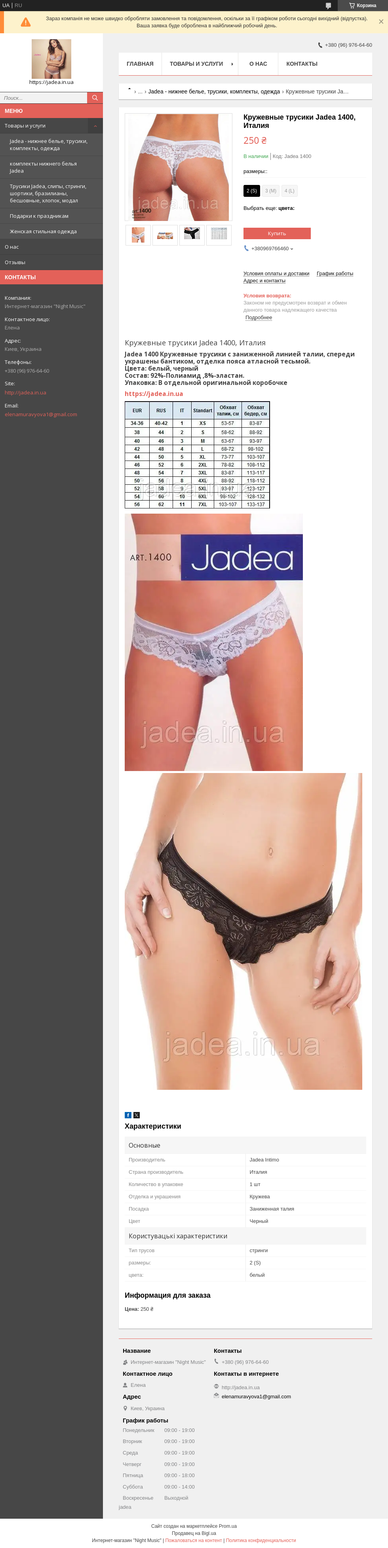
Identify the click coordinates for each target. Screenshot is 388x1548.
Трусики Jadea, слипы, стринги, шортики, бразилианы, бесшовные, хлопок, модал (48, 193)
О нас (12, 246)
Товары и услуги (25, 125)
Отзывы (15, 262)
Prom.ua (228, 1526)
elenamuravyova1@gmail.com (41, 414)
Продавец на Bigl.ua (194, 1533)
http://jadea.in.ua (25, 392)
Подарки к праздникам (39, 215)
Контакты (301, 64)
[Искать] (95, 98)
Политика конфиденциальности (261, 1540)
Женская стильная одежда (43, 231)
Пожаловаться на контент (193, 1540)
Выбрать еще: (269, 208)
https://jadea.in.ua (154, 393)
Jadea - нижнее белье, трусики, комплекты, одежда (48, 144)
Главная (140, 64)
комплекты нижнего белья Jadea (43, 167)
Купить (277, 233)
